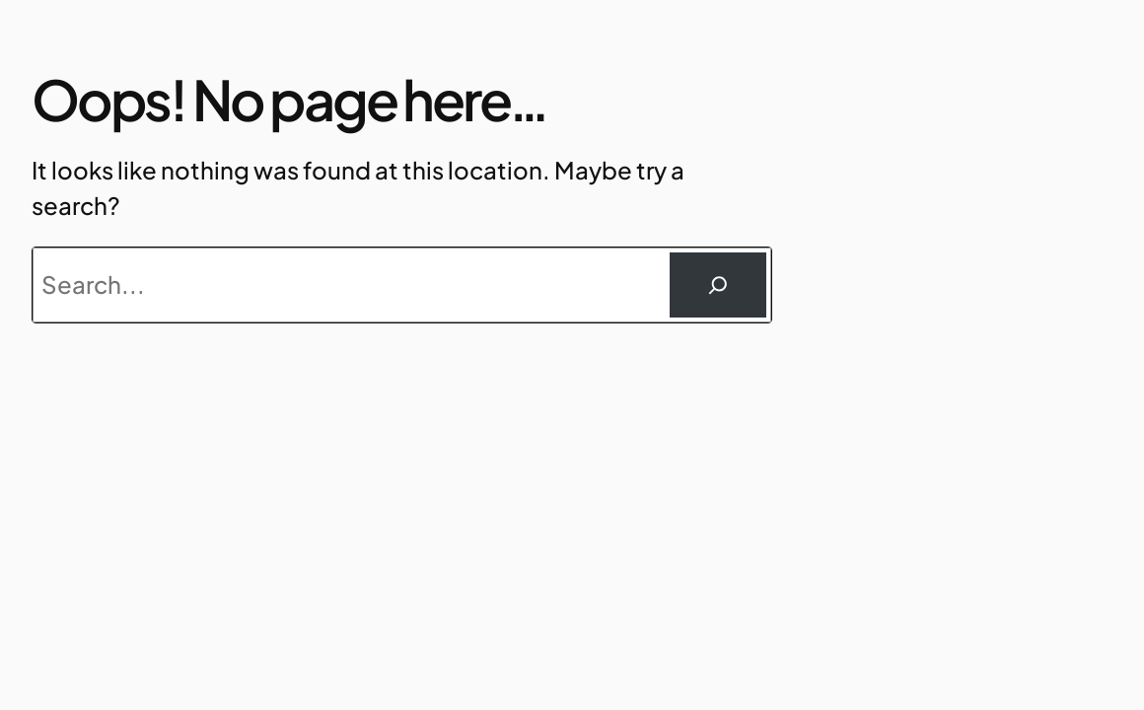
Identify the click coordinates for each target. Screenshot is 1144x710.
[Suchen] (718, 285)
